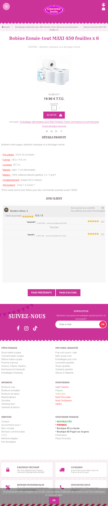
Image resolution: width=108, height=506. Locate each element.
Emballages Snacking (11, 372)
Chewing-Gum (8, 404)
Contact (5, 421)
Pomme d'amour (9, 362)
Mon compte (7, 428)
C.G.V (4, 435)
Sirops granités (62, 366)
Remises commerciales (13, 431)
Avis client (54, 198)
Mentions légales (9, 438)
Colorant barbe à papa (12, 356)
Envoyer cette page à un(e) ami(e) (54, 126)
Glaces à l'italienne (64, 372)
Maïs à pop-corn (63, 356)
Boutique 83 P (64, 431)
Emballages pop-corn (66, 359)
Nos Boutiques (8, 441)
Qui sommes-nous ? (11, 425)
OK (102, 324)
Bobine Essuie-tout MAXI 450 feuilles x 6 (54, 38)
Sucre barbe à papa (11, 352)
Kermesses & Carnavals (13, 369)
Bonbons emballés (10, 390)
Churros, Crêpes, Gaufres (13, 366)
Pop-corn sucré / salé (66, 352)
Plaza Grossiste (63, 438)
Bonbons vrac (8, 387)
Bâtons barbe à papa (11, 359)
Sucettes (5, 400)
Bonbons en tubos (10, 393)
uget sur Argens (80, 431)
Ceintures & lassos (10, 407)
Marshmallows (8, 397)
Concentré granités (64, 362)
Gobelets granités (64, 369)
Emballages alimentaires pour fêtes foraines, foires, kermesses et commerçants (59, 122)
